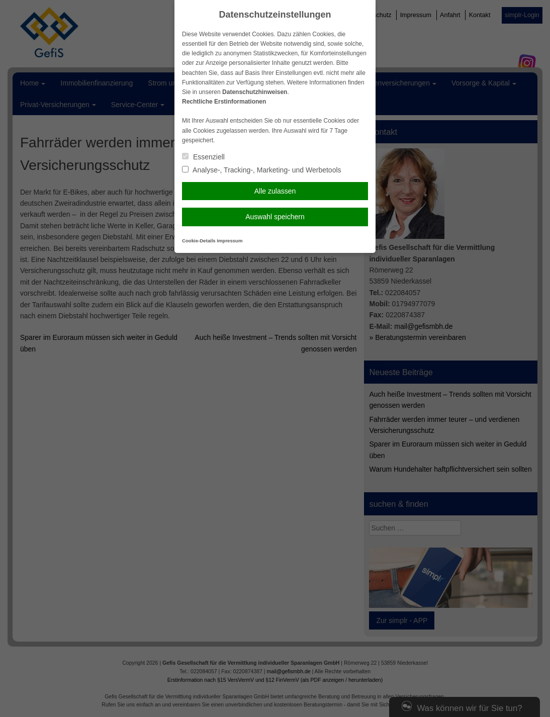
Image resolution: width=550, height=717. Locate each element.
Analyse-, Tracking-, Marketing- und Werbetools (261, 170)
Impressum (229, 240)
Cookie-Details (199, 240)
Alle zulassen (275, 191)
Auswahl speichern (275, 217)
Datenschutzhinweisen (254, 92)
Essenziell (203, 157)
